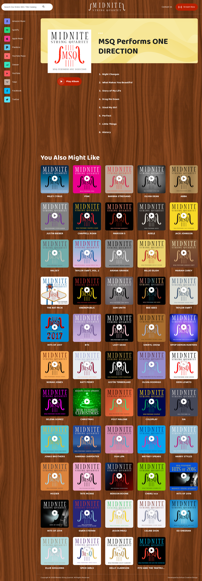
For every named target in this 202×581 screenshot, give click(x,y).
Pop (100, 33)
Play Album (68, 81)
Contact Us (167, 7)
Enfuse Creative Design (188, 577)
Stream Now (186, 7)
